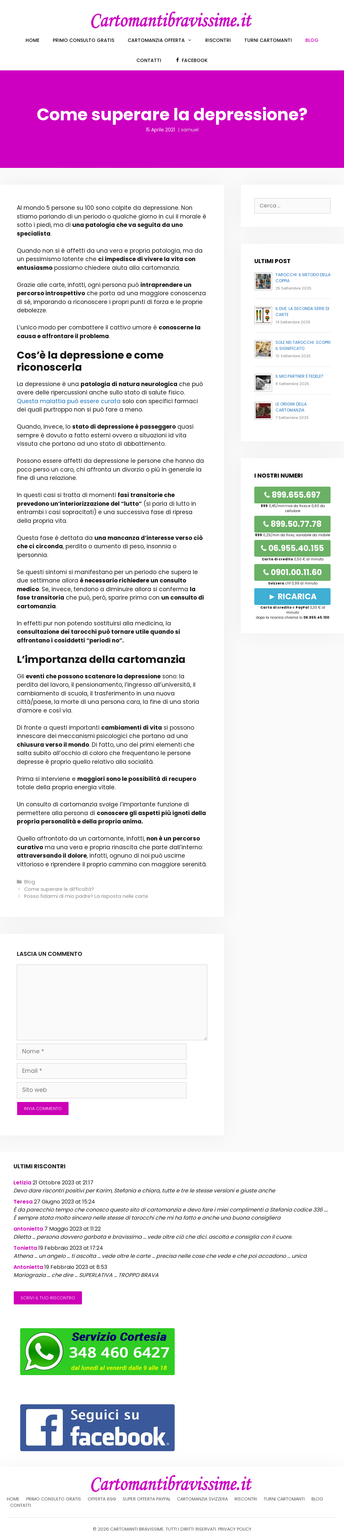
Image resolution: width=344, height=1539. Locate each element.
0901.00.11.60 (292, 572)
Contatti (148, 60)
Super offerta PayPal (146, 1499)
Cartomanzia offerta (163, 40)
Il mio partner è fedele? (299, 376)
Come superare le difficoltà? (59, 889)
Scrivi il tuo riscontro (47, 1298)
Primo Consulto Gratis (83, 40)
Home (32, 40)
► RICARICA (292, 596)
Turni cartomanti (268, 40)
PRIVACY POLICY (234, 1529)
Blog (311, 40)
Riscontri (218, 40)
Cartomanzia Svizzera (202, 1499)
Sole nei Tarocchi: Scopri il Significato (303, 345)
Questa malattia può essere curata (69, 401)
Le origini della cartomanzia (291, 407)
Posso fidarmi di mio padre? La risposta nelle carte (86, 896)
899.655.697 (292, 494)
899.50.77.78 (292, 524)
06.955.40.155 (292, 548)
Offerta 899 (102, 1499)
